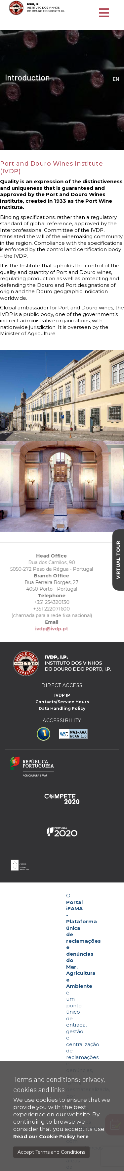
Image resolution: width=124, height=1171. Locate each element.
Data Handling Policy (62, 708)
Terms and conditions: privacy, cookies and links (59, 1084)
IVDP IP (62, 695)
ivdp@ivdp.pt (44, 629)
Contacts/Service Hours (62, 701)
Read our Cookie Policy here (51, 1136)
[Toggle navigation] (104, 13)
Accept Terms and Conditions (51, 1152)
